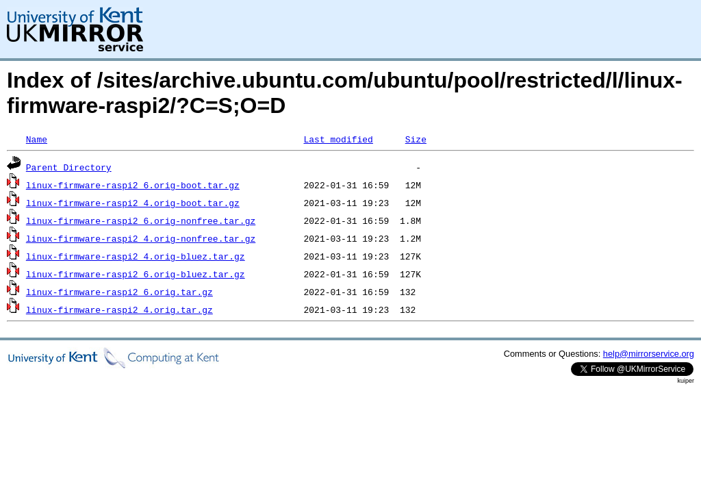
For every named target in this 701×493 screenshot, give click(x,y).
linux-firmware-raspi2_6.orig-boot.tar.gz (133, 185)
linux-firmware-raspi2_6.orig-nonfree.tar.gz (140, 220)
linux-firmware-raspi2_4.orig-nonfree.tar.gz (140, 238)
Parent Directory (69, 167)
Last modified (337, 139)
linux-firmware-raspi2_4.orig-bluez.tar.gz (135, 256)
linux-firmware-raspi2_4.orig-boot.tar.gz (133, 203)
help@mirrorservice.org (648, 354)
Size (415, 139)
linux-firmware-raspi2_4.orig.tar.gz (119, 309)
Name (36, 139)
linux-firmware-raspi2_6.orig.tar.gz (119, 292)
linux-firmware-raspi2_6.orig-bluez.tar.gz (135, 274)
